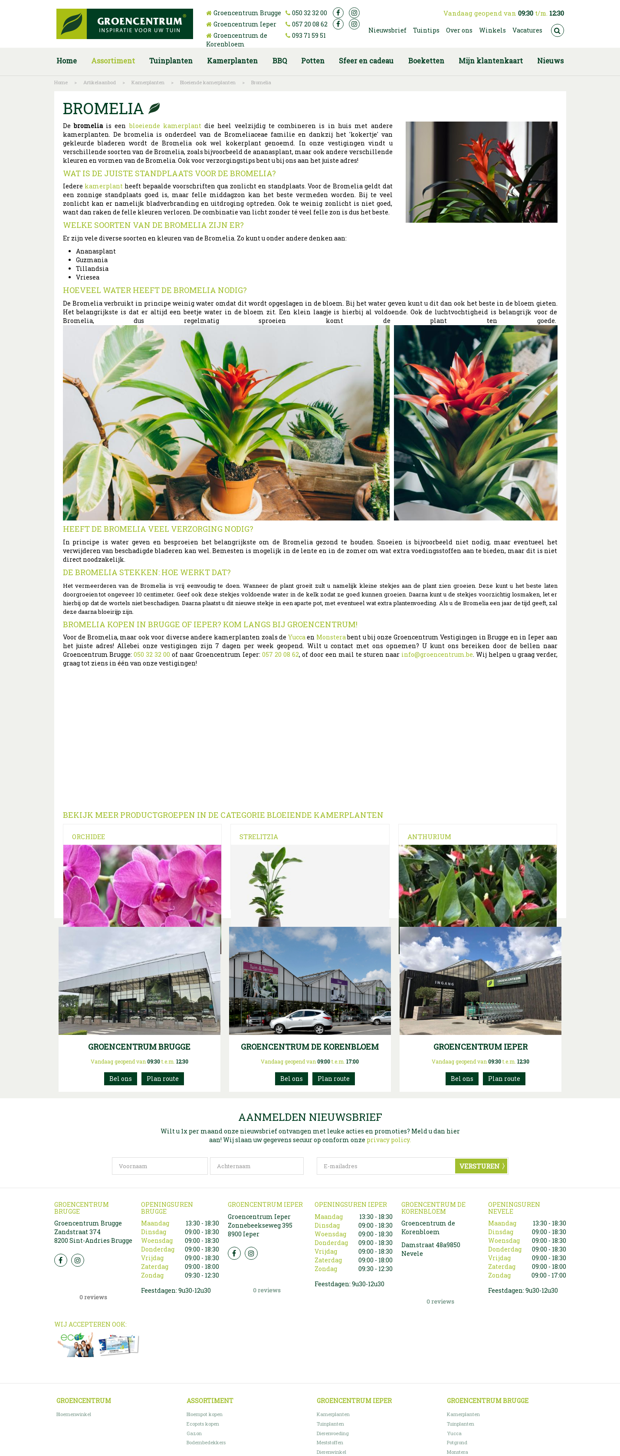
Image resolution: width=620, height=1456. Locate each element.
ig (354, 12)
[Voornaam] (160, 1211)
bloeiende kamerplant (165, 126)
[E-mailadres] (412, 1211)
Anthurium (429, 836)
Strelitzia (258, 836)
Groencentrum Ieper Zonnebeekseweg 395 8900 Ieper (260, 1270)
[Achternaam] (257, 1211)
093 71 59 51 (309, 35)
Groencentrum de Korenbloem (236, 39)
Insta (77, 1304)
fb (338, 12)
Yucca (296, 637)
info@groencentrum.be (437, 654)
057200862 (462, 1123)
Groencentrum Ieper (244, 24)
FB (60, 1304)
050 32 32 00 (309, 13)
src (557, 30)
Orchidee (88, 836)
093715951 (291, 1123)
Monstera (331, 637)
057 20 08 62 (310, 24)
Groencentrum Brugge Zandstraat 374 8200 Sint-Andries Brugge (93, 1276)
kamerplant (104, 186)
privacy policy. (389, 1185)
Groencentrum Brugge (247, 13)
